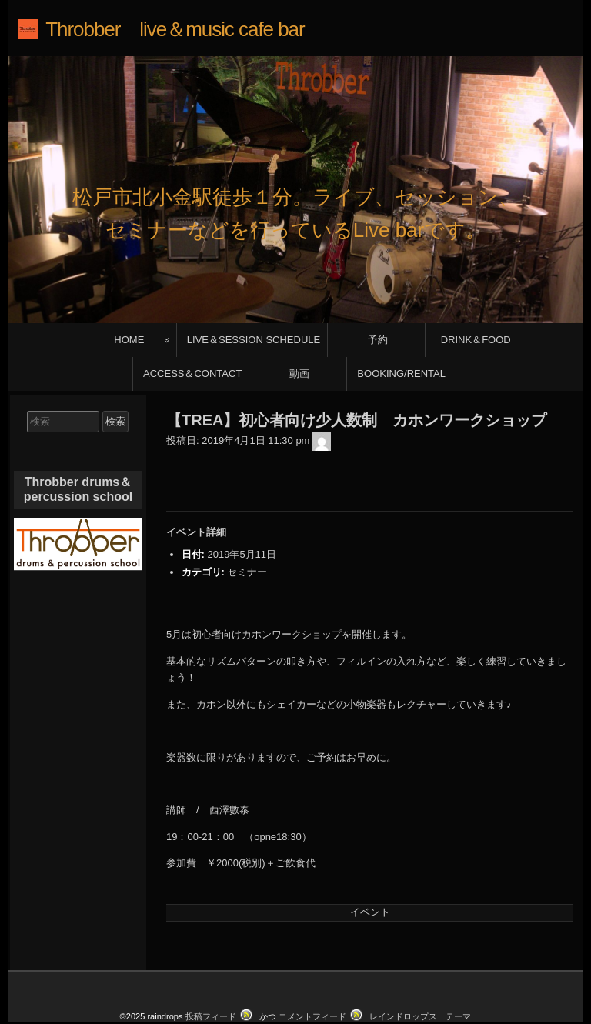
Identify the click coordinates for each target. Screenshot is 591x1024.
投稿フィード (210, 973)
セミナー (247, 529)
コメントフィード (312, 973)
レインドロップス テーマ (420, 973)
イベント (370, 869)
